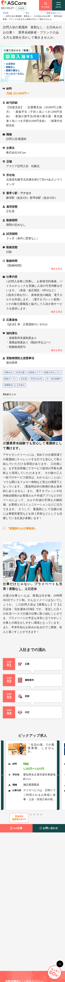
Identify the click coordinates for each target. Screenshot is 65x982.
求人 (28, 13)
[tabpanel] (32, 775)
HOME (5, 13)
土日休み (20, 385)
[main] (59, 963)
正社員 (24, 379)
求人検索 (45, 5)
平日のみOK (36, 379)
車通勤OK (9, 385)
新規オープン (10, 379)
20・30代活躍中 (53, 379)
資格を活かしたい (54, 13)
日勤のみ (8, 372)
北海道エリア (34, 372)
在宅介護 (20, 372)
